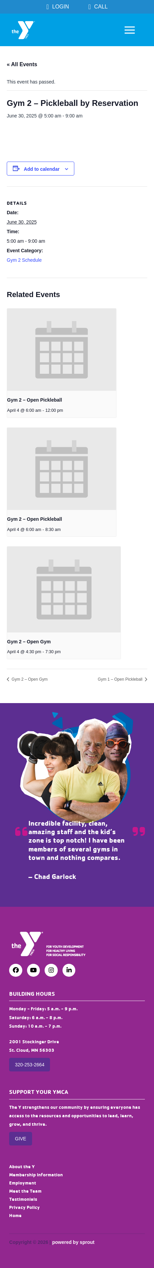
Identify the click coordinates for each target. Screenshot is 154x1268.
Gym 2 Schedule (24, 260)
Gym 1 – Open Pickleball (121, 679)
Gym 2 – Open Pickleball (34, 400)
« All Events (22, 64)
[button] (130, 30)
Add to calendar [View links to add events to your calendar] (42, 169)
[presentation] (61, 350)
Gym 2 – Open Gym (29, 641)
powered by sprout (73, 1242)
